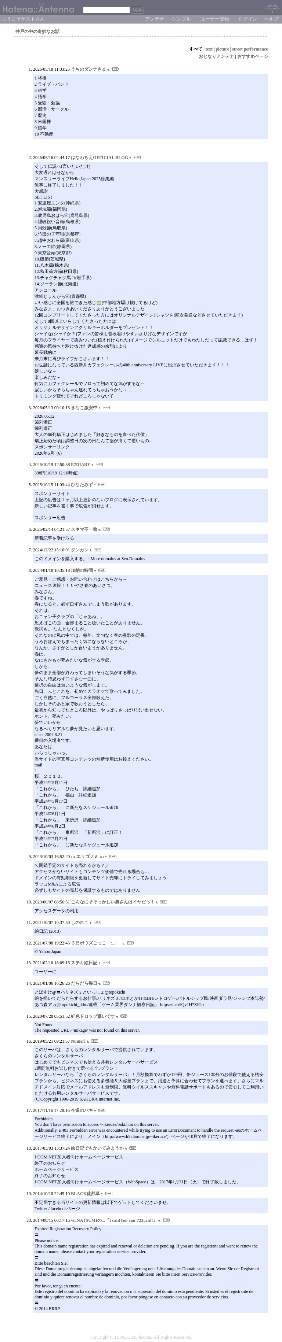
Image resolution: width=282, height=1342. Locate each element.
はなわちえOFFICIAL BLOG (99, 157)
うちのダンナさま (88, 69)
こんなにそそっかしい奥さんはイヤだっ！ (113, 902)
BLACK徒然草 (85, 1193)
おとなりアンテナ (216, 56)
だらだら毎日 (84, 983)
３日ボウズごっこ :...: (96, 943)
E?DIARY (80, 464)
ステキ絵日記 (84, 962)
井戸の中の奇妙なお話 (37, 31)
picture (222, 49)
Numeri (78, 1041)
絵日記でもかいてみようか (97, 1148)
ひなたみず (82, 484)
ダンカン (79, 549)
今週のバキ (82, 1110)
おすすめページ (252, 56)
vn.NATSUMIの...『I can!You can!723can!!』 (114, 1220)
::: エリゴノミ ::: (87, 856)
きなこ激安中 (84, 407)
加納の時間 (82, 570)
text (209, 49)
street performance (250, 49)
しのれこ (79, 922)
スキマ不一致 (84, 529)
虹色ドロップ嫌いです (93, 1016)
